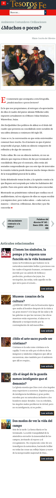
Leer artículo (47, 288)
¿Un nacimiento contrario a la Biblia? (15, 224)
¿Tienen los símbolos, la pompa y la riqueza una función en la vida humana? (32, 254)
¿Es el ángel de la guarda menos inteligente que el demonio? (30, 378)
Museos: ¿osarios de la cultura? (28, 298)
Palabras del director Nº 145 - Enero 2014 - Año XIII (40, 223)
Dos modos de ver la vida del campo (32, 423)
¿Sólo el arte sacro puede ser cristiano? (32, 341)
